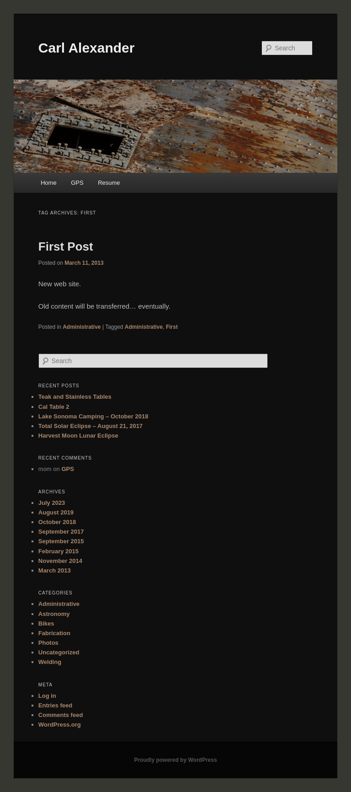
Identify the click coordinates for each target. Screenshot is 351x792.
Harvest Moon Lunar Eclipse (78, 435)
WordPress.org (59, 724)
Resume (109, 182)
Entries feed (55, 705)
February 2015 (58, 551)
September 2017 (61, 531)
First (172, 327)
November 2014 (60, 560)
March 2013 (54, 570)
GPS (77, 182)
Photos (48, 642)
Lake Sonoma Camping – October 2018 (93, 416)
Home (49, 182)
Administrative (82, 327)
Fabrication (54, 633)
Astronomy (54, 613)
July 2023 (51, 502)
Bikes (46, 623)
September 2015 (61, 541)
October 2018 (57, 522)
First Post (65, 246)
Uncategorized (59, 652)
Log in (47, 695)
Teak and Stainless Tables (75, 396)
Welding (49, 661)
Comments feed (60, 715)
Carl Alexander (86, 47)
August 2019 (56, 512)
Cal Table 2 (53, 406)
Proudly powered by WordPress (175, 760)
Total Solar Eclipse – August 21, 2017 (90, 426)
